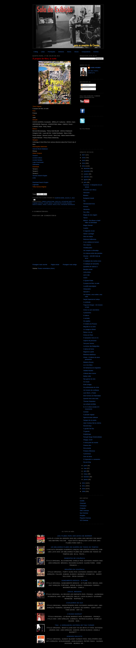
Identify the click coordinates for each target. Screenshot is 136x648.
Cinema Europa (38, 203)
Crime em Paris (88, 335)
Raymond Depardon (68, 204)
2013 (84, 166)
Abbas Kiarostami (48, 201)
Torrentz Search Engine (40, 175)
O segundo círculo (89, 231)
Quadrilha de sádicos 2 (90, 266)
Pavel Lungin (47, 204)
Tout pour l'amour (88, 343)
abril (85, 471)
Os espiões (86, 321)
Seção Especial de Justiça (91, 299)
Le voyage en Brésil (89, 329)
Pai (84, 201)
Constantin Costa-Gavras (62, 203)
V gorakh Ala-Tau (88, 428)
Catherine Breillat (68, 201)
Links (34, 178)
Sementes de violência (74, 558)
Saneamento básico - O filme (75, 580)
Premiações (51, 52)
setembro (87, 177)
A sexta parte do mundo (90, 442)
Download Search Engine (40, 182)
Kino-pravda (87, 448)
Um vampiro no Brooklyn (91, 250)
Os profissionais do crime (91, 387)
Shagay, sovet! (87, 440)
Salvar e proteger (88, 234)
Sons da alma (87, 456)
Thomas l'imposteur (89, 401)
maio (85, 468)
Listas (43, 52)
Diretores (61, 52)
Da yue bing (87, 462)
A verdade (86, 318)
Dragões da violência (75, 569)
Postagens (85, 85)
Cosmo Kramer (95, 67)
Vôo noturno (87, 245)
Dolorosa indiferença (89, 239)
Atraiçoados (87, 289)
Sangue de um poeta (89, 420)
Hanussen (86, 192)
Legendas (36, 184)
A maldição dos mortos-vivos (92, 261)
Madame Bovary (88, 362)
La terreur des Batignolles (91, 346)
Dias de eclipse (88, 236)
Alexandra (86, 209)
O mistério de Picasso (90, 324)
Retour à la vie (87, 332)
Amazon (35, 155)
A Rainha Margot (74, 614)
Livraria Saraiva (37, 160)
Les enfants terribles (89, 404)
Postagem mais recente (40, 264)
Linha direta (87, 272)
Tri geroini (86, 431)
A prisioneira (87, 312)
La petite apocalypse (89, 286)
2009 (84, 491)
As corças (86, 382)
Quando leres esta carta (90, 398)
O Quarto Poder (88, 280)
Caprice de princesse (89, 340)
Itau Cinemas (84, 513)
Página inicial (55, 264)
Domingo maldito (74, 636)
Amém (85, 278)
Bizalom (85, 195)
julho (85, 182)
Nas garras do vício (89, 379)
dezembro (87, 168)
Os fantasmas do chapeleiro (92, 368)
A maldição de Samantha (91, 264)
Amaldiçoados (87, 247)
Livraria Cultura (37, 158)
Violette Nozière (88, 370)
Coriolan (85, 412)
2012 (84, 483)
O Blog (36, 52)
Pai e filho (86, 212)
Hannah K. (86, 292)
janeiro (86, 479)
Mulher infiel (87, 376)
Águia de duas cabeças (90, 417)
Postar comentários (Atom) (46, 268)
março (86, 474)
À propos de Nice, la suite (44, 59)
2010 (84, 488)
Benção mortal (87, 269)
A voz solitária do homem (91, 242)
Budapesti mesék (88, 198)
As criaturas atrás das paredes (92, 253)
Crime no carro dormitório (91, 310)
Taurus (85, 218)
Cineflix (82, 501)
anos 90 (58, 201)
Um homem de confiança (91, 390)
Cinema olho (87, 445)
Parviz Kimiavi (37, 204)
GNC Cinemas (84, 510)
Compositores (86, 52)
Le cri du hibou (87, 365)
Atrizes (76, 52)
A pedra (85, 228)
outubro (86, 174)
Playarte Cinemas (85, 518)
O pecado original (88, 414)
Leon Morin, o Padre (89, 393)
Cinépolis (83, 508)
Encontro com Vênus (89, 190)
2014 (84, 163)
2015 (84, 160)
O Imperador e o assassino (91, 459)
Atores (69, 52)
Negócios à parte (88, 352)
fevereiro (86, 477)
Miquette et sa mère (89, 326)
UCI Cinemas (84, 520)
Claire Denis (48, 203)
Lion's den (86, 275)
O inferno (86, 315)
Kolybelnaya (87, 434)
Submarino (36, 164)
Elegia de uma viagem (90, 215)
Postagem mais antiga (70, 264)
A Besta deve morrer (89, 373)
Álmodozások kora (89, 204)
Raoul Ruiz (56, 204)
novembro (87, 171)
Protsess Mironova (89, 451)
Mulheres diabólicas (89, 354)
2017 (84, 155)
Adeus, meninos (75, 591)
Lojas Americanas (38, 162)
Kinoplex (82, 515)
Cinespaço (83, 506)
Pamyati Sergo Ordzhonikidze (92, 437)
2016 (84, 157)
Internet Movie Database (40, 149)
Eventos (96, 52)
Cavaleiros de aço (74, 603)
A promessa (87, 454)
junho (85, 465)
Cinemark (83, 503)
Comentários (86, 89)
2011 (84, 486)
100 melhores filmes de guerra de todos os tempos (74, 547)
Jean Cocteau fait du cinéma (92, 423)
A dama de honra (88, 349)
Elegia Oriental (87, 225)
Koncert (85, 206)
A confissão (87, 302)
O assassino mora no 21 (90, 338)
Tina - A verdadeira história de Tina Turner (74, 625)
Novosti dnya (87, 426)
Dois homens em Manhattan (92, 396)
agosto (86, 179)
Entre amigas (87, 384)
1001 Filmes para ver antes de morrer (74, 536)
